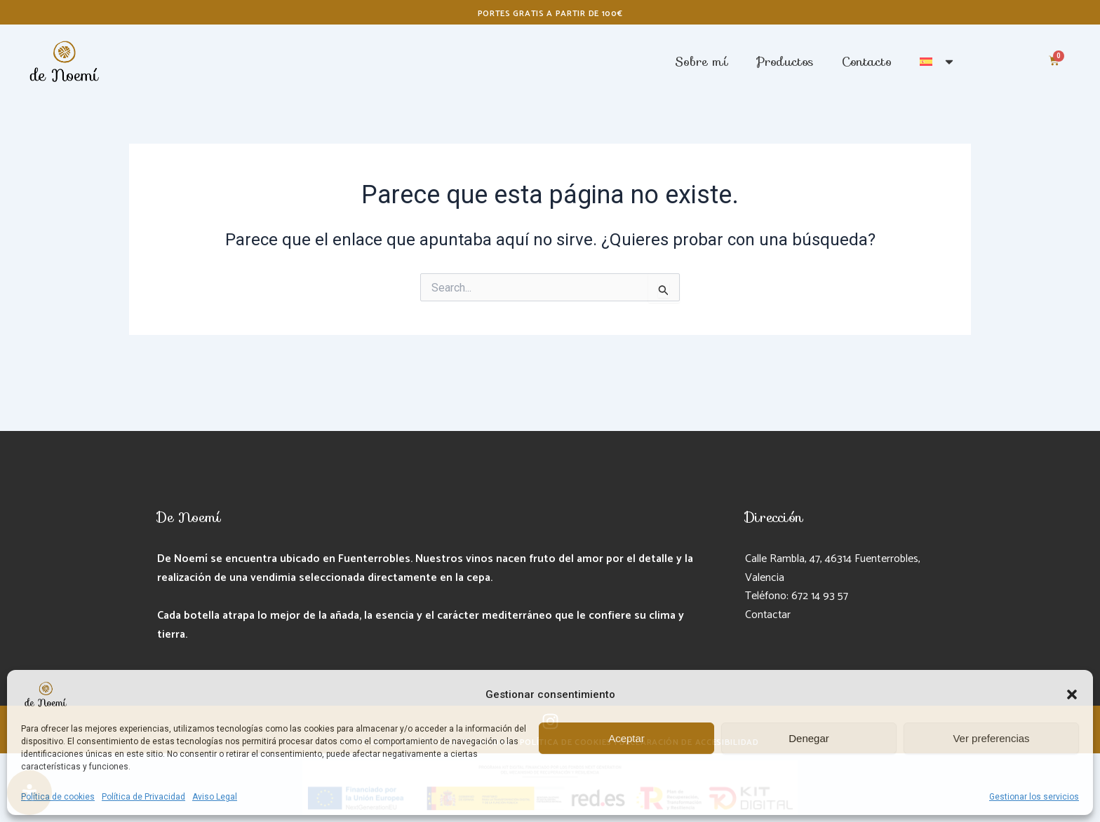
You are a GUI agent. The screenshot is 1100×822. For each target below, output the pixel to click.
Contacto (867, 61)
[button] (1072, 694)
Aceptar (626, 738)
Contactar (768, 614)
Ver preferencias (991, 738)
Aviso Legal (214, 797)
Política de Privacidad (143, 797)
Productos (785, 61)
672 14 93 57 (819, 596)
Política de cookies (58, 797)
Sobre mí (701, 61)
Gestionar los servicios (1034, 797)
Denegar (809, 738)
